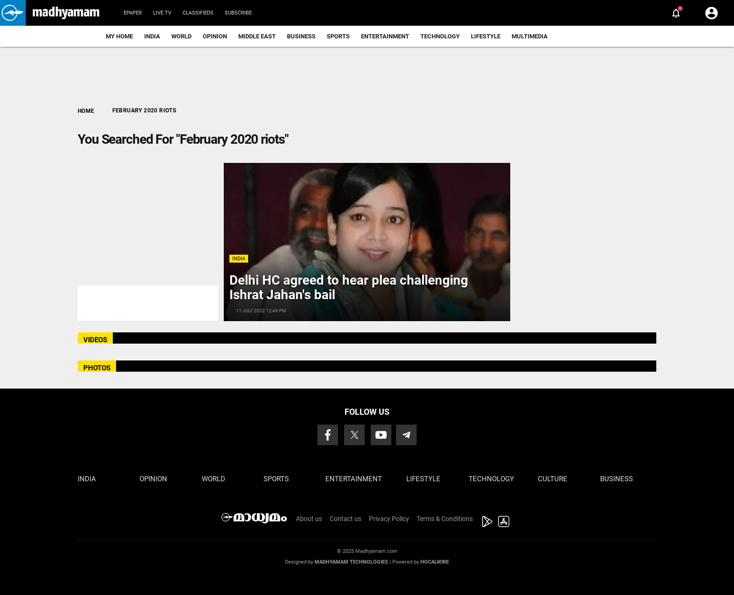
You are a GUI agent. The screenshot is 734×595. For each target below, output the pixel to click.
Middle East (257, 36)
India (152, 36)
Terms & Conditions (445, 518)
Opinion (215, 36)
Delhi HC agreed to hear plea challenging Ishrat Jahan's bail (348, 287)
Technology (440, 36)
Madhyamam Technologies (351, 562)
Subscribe (238, 13)
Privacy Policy (389, 518)
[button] (13, 13)
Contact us (345, 518)
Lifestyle (485, 36)
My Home (119, 36)
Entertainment (385, 36)
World (181, 36)
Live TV (162, 13)
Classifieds (198, 13)
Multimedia (530, 36)
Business (301, 36)
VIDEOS (95, 340)
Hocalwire (434, 562)
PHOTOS (96, 368)
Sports (338, 36)
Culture (552, 479)
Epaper (133, 13)
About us (309, 518)
